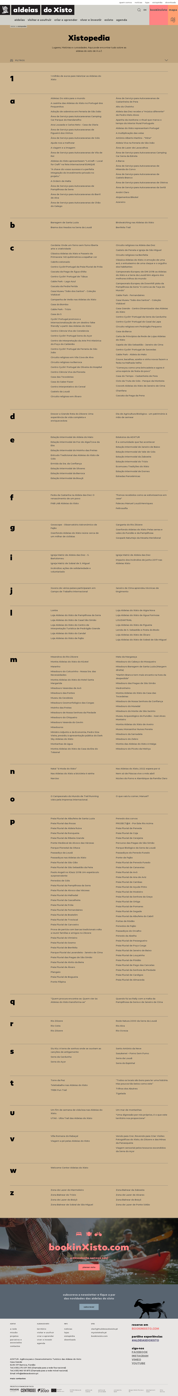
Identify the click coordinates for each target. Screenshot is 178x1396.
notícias (138, 2)
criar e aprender (65, 20)
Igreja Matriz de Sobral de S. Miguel (70, 563)
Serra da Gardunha (61, 1056)
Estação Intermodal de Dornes (133, 471)
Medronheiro (123, 688)
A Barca (120, 161)
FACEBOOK (140, 1352)
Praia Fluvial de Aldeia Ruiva (66, 828)
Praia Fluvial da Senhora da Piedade (136, 970)
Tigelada (121, 1093)
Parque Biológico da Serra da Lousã (135, 847)
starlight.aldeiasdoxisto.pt (104, 1329)
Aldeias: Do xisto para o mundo (68, 98)
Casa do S (56, 314)
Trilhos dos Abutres (127, 1088)
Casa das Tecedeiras (62, 376)
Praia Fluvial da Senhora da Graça (134, 896)
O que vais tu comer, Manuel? (132, 796)
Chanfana (121, 390)
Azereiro (120, 202)
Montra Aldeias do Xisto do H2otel (69, 661)
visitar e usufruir (39, 20)
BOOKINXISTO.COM (145, 1328)
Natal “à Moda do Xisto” (64, 768)
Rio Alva (120, 1025)
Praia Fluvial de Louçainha (130, 955)
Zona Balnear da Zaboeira (130, 1190)
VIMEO (136, 1359)
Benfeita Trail (123, 227)
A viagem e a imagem (63, 147)
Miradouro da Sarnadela (129, 734)
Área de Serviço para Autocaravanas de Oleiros (142, 182)
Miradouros (57, 727)
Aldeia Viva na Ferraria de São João (135, 142)
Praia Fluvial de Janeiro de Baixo (133, 950)
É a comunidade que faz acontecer (135, 442)
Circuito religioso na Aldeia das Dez (135, 245)
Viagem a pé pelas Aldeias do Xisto (70, 1141)
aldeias (19, 20)
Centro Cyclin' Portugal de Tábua (69, 276)
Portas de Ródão (125, 921)
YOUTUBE (138, 1363)
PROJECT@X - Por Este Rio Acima (134, 823)
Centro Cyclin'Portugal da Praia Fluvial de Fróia (76, 266)
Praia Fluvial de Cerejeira (129, 838)
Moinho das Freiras (61, 707)
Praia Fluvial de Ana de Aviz (131, 877)
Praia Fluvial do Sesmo (63, 942)
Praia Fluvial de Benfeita (64, 947)
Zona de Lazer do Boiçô (64, 1199)
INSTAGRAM (140, 1355)
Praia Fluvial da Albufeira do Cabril (134, 916)
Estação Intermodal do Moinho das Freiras (74, 450)
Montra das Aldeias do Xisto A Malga (136, 743)
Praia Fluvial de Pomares (129, 906)
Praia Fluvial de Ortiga (128, 901)
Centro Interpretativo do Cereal (68, 386)
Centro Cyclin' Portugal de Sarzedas (136, 349)
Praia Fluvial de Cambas (129, 882)
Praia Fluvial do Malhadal (64, 895)
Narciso (55, 778)
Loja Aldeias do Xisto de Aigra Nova (135, 610)
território (41, 1329)
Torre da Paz (58, 1080)
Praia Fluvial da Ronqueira (65, 833)
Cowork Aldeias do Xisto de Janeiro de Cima (140, 385)
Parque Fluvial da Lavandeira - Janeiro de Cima (77, 952)
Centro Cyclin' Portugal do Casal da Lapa (138, 321)
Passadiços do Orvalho (128, 931)
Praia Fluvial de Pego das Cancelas (135, 965)
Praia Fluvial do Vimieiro (64, 937)
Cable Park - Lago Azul (63, 281)
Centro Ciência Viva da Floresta (68, 372)
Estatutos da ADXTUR (128, 437)
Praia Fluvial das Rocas (63, 823)
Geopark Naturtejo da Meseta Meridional (138, 537)
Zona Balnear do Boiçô (128, 1199)
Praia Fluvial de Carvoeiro (65, 924)
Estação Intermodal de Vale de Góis (135, 451)
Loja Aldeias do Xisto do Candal (68, 633)
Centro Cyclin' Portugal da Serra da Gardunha (141, 316)
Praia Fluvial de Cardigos (129, 975)
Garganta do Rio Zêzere (129, 524)
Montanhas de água (62, 743)
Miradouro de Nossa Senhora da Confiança (139, 701)
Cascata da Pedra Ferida (64, 286)
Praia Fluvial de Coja (127, 833)
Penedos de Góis (60, 880)
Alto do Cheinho (125, 106)
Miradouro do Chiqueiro (64, 717)
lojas (147, 2)
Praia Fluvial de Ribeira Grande (67, 838)
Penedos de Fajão (126, 926)
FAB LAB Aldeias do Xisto (65, 503)
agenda (121, 20)
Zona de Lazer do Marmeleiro (67, 1190)
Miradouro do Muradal (128, 706)
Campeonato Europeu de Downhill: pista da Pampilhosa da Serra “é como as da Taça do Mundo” (140, 287)
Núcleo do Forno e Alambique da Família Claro (141, 778)
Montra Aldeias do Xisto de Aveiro (134, 724)
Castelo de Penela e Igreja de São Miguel (138, 250)
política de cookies (88, 1390)
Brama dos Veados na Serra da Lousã (71, 227)
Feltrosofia (122, 508)
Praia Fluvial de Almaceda (130, 979)
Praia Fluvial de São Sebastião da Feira (72, 867)
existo (108, 20)
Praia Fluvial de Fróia (62, 905)
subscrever (89, 1307)
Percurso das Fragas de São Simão (135, 843)
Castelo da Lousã (60, 391)
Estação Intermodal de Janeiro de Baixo (138, 446)
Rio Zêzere (57, 1021)
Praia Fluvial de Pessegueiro (131, 940)
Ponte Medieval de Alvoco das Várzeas (72, 843)
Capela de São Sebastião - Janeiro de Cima (139, 344)
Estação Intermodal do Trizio (132, 461)
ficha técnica (162, 1390)
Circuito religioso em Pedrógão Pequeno (139, 326)
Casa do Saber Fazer (62, 381)
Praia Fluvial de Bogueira (64, 977)
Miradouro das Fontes (63, 693)
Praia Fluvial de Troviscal (64, 919)
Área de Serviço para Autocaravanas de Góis (75, 138)
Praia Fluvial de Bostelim (64, 914)
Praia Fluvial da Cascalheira (65, 900)
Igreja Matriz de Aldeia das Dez (133, 555)
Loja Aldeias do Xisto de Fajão (67, 638)
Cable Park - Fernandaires (130, 295)
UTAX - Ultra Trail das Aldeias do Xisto (71, 1118)
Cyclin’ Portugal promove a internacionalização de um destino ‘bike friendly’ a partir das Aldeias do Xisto (73, 322)
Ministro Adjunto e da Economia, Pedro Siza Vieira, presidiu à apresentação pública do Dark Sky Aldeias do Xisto (76, 735)
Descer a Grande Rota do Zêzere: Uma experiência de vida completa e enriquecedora (72, 417)
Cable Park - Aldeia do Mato (131, 354)
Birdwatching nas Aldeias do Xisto (135, 222)
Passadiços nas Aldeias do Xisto (68, 857)
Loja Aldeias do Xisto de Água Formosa (137, 615)
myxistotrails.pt (99, 1332)
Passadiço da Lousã (62, 852)
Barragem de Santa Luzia (65, 222)
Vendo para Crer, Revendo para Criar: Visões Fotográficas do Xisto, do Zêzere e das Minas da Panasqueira (141, 1139)
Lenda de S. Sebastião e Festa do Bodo (137, 629)
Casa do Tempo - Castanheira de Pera (137, 376)
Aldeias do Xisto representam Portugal (137, 128)
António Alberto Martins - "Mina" (133, 138)
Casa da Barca (123, 331)
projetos (14, 1336)
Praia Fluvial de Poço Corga (131, 945)
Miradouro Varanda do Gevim (67, 722)
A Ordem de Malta (61, 181)
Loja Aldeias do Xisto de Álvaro (133, 634)
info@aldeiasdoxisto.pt (27, 1373)
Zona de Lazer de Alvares (130, 1194)
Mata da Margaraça (126, 656)
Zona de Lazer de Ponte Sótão (133, 1204)
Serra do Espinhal (125, 1063)
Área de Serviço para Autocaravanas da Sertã (141, 187)
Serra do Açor (58, 1061)
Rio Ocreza (122, 1030)
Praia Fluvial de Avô (126, 872)
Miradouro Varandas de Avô (66, 688)
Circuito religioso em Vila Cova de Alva (72, 357)
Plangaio (55, 972)
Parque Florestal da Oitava (65, 847)
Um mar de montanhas (129, 1109)
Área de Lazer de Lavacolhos (132, 147)
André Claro (122, 192)
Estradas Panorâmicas (128, 476)
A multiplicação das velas (130, 133)
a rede (13, 1329)
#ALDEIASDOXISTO (145, 1340)
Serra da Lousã (124, 1058)
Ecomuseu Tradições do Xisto (132, 466)
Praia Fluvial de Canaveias (130, 867)
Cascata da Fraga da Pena (130, 395)
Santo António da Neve (128, 1048)
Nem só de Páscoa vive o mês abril (135, 773)
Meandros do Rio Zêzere (64, 656)
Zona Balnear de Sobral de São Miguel (72, 1204)
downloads (170, 2)
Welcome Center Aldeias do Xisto (69, 1167)
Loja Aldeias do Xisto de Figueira (134, 625)
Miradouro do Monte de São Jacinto (135, 711)
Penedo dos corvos (127, 818)
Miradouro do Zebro (127, 739)
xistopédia (157, 2)
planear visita (89, 1267)
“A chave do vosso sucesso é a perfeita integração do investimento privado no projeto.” (72, 173)
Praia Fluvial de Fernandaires (67, 910)
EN (145, 10)
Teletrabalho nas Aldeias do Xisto (69, 1085)
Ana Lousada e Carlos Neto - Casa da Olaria (74, 124)
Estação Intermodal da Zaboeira (133, 456)
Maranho (55, 666)
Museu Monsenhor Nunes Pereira (134, 729)
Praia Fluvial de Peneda (129, 828)
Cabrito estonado (60, 261)
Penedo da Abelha (126, 935)
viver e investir (90, 20)
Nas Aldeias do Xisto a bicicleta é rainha (72, 773)
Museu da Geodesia (62, 697)
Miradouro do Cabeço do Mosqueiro (136, 661)
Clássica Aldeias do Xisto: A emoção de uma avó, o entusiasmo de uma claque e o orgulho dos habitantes (141, 263)
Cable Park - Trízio (61, 309)
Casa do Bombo (59, 304)
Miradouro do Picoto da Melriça (133, 748)
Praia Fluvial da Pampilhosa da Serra (71, 885)
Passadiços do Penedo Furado (133, 852)
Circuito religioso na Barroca (66, 362)
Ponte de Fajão (124, 857)
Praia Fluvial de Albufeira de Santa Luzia (73, 818)
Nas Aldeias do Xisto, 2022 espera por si (138, 768)
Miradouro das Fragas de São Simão (136, 683)
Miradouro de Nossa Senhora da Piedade (73, 712)
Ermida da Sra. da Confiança (66, 463)
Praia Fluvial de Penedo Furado (133, 862)
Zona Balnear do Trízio (63, 1194)
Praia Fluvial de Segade (129, 911)
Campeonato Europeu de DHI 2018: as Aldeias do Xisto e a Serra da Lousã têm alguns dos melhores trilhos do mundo (141, 275)
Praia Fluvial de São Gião (64, 862)
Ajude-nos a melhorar (63, 142)
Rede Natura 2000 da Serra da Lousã (136, 1021)
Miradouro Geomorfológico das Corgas (72, 702)
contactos (15, 1346)
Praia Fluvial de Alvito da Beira (67, 962)
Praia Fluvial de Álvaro (63, 967)
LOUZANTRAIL (124, 620)
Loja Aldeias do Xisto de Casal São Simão (73, 620)
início (13, 26)
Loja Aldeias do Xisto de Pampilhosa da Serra (76, 615)
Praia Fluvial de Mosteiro (129, 891)
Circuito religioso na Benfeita (132, 255)
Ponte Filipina (58, 981)
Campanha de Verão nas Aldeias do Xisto (73, 299)
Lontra (54, 610)
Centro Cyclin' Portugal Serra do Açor (71, 335)
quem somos (125, 2)
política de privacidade (102, 1390)
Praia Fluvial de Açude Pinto (131, 887)
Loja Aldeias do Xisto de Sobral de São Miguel (141, 639)
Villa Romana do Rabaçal (64, 1136)
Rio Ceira (55, 1025)
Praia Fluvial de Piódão (128, 960)
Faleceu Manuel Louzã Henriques (134, 503)
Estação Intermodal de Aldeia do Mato (72, 437)
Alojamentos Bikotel (127, 197)
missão (14, 1332)
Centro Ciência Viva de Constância (70, 330)
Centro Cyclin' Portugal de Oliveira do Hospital (76, 367)
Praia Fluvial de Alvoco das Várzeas (70, 890)
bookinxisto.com (99, 1336)
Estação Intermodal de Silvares (68, 468)
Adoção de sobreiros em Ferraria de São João (76, 111)
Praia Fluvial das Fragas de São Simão (71, 957)
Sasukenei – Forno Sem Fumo (132, 1053)
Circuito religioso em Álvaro (66, 396)
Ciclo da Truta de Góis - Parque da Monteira (140, 381)
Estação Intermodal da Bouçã (67, 478)
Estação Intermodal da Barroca (68, 473)
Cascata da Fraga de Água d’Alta (68, 271)
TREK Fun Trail (59, 1090)
